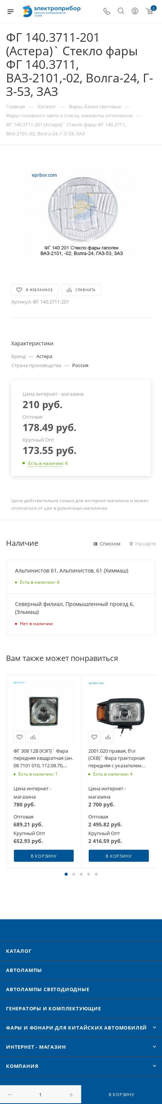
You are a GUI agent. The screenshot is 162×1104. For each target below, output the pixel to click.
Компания (22, 1066)
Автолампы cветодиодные (47, 989)
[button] (66, 874)
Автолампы (24, 970)
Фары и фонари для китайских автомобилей (76, 1027)
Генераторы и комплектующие (53, 1008)
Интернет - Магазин (36, 1046)
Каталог (19, 951)
